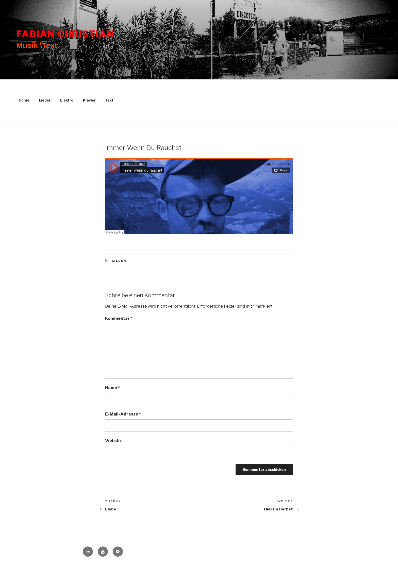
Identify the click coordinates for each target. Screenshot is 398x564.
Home (24, 100)
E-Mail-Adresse (123, 414)
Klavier (89, 100)
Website (114, 440)
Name (112, 387)
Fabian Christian (65, 33)
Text (109, 100)
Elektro (66, 100)
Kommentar (118, 318)
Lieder (45, 100)
